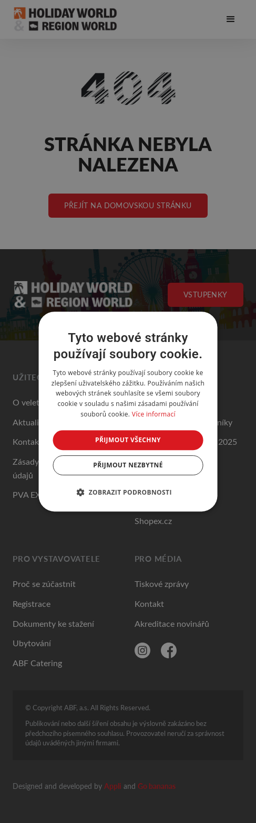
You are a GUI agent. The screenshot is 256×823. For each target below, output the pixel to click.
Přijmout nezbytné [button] (128, 465)
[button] (128, 492)
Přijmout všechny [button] (128, 439)
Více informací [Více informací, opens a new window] (154, 414)
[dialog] (128, 412)
